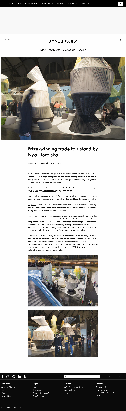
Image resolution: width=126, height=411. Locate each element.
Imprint (35, 387)
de (6, 40)
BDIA (66, 393)
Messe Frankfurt (49, 190)
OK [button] (121, 3)
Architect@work (70, 390)
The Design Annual (76, 187)
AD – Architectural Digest (74, 387)
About (82, 50)
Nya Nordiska (33, 196)
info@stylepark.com (103, 396)
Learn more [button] (85, 3)
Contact (4, 393)
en (9, 40)
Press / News (6, 396)
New (43, 50)
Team (3, 390)
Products (54, 50)
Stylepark (34, 190)
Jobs (3, 399)
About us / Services (8, 387)
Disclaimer (37, 390)
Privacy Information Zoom (42, 393)
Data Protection (39, 396)
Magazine (69, 50)
